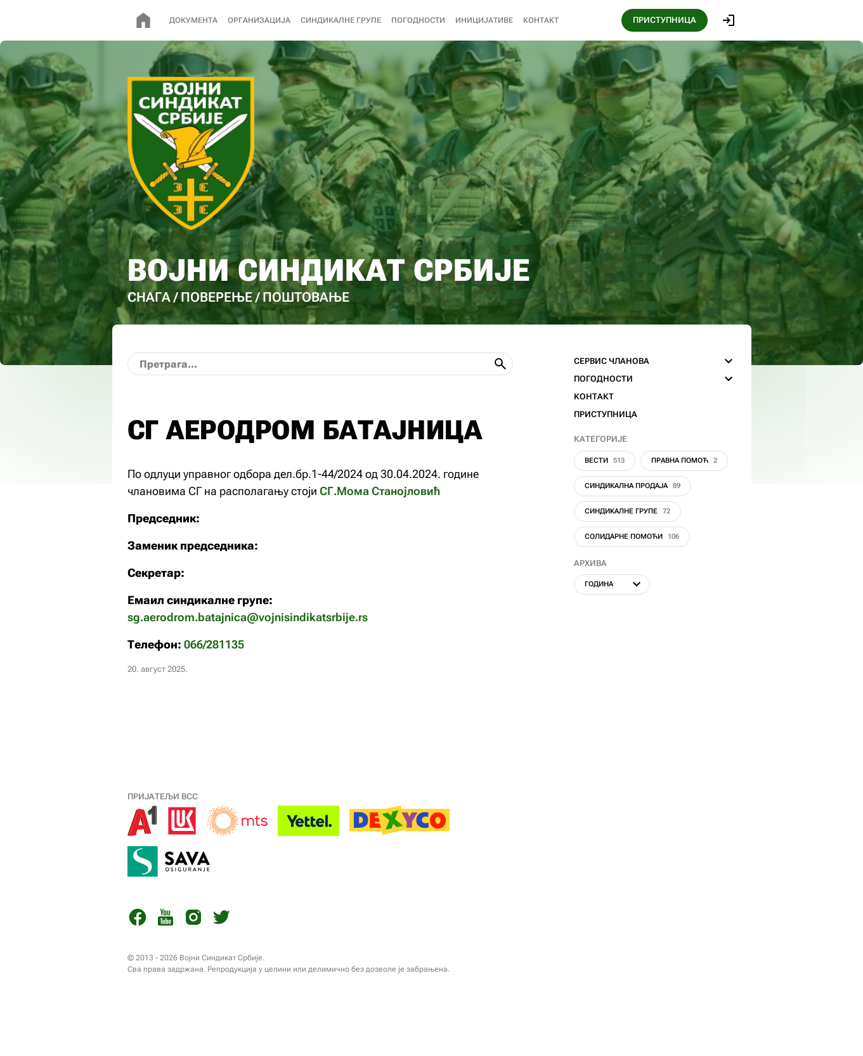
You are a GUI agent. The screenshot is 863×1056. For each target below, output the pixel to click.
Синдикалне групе (627, 552)
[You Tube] (165, 960)
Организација (259, 20)
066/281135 (214, 685)
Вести (605, 501)
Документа (193, 20)
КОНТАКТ (594, 437)
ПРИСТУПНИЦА (664, 20)
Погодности (418, 20)
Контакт (541, 20)
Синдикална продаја (632, 526)
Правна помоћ (684, 501)
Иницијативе (484, 20)
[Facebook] (137, 960)
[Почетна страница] (143, 20)
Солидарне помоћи (632, 577)
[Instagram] (193, 960)
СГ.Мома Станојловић (380, 531)
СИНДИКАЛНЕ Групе (341, 20)
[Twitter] (221, 960)
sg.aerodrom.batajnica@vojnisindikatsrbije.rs (247, 657)
